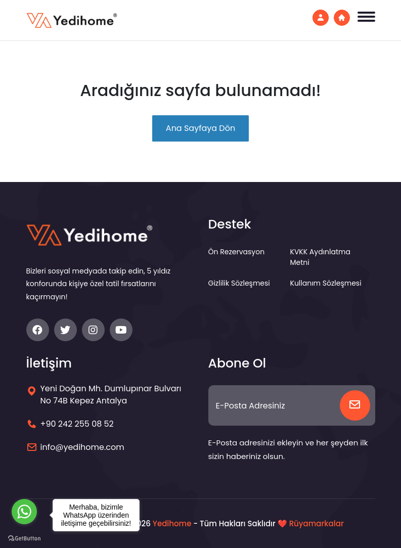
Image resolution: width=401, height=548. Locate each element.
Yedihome (172, 523)
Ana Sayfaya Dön (200, 128)
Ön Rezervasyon (236, 252)
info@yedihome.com (82, 447)
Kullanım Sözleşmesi (326, 283)
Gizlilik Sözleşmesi (239, 283)
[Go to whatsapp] (24, 511)
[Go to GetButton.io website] (24, 538)
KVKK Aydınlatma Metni (320, 257)
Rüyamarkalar (316, 523)
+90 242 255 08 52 (77, 424)
